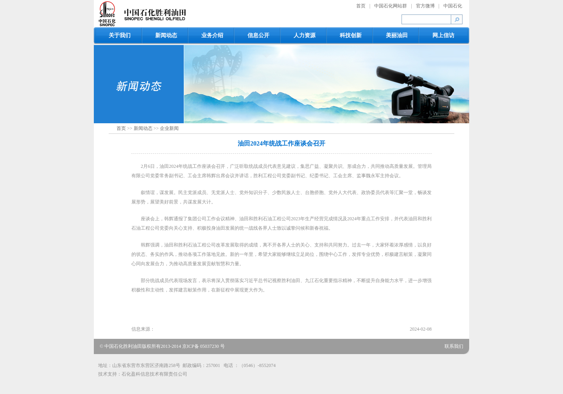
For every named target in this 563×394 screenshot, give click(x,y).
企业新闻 (169, 128)
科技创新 (351, 35)
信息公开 (258, 35)
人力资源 (305, 35)
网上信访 (443, 35)
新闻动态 (166, 35)
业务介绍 (212, 35)
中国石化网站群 (390, 6)
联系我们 (454, 346)
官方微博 (425, 6)
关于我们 (120, 35)
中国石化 (452, 6)
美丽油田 (397, 35)
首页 (361, 6)
